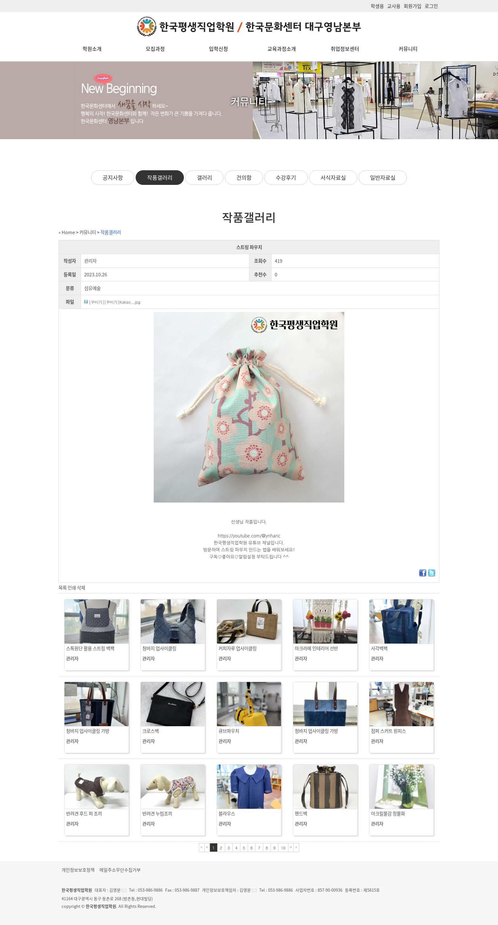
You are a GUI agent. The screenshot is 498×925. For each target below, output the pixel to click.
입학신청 (218, 48)
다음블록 (291, 847)
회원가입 (412, 6)
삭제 (81, 587)
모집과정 (155, 48)
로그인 (431, 6)
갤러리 (204, 177)
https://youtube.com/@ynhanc (249, 536)
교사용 (393, 6)
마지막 (296, 847)
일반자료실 (382, 177)
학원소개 (92, 48)
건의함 (244, 177)
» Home (66, 232)
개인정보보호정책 (78, 870)
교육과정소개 (281, 48)
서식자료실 (333, 177)
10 (283, 847)
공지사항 (113, 177)
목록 (62, 587)
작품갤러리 (159, 177)
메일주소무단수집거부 (120, 870)
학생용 (377, 6)
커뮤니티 (408, 48)
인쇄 (72, 587)
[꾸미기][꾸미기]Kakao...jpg (114, 302)
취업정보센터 (345, 48)
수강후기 (286, 177)
